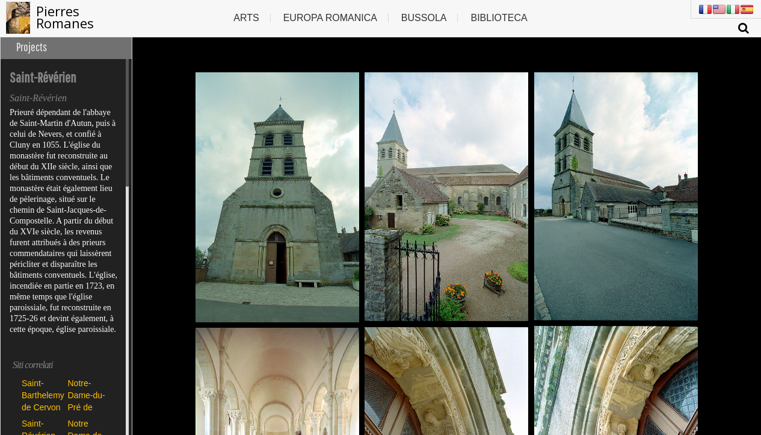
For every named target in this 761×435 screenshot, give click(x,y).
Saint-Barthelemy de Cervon (42, 395)
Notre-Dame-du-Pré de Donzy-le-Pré (86, 395)
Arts (246, 18)
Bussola (424, 18)
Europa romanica (330, 18)
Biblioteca (498, 18)
